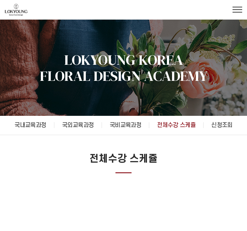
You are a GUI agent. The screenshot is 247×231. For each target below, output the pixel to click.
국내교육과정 (30, 125)
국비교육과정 (126, 125)
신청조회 (222, 125)
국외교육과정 (78, 125)
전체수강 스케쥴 (176, 125)
